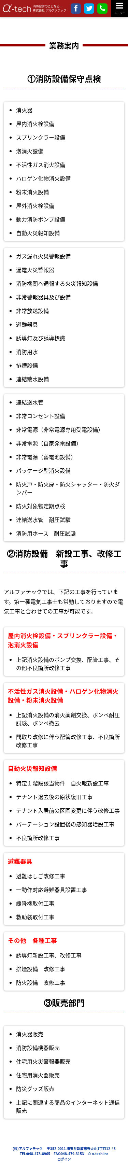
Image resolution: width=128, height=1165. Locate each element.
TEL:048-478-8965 (35, 1153)
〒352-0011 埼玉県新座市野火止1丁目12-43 (81, 1148)
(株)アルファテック (28, 1148)
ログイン (64, 1159)
